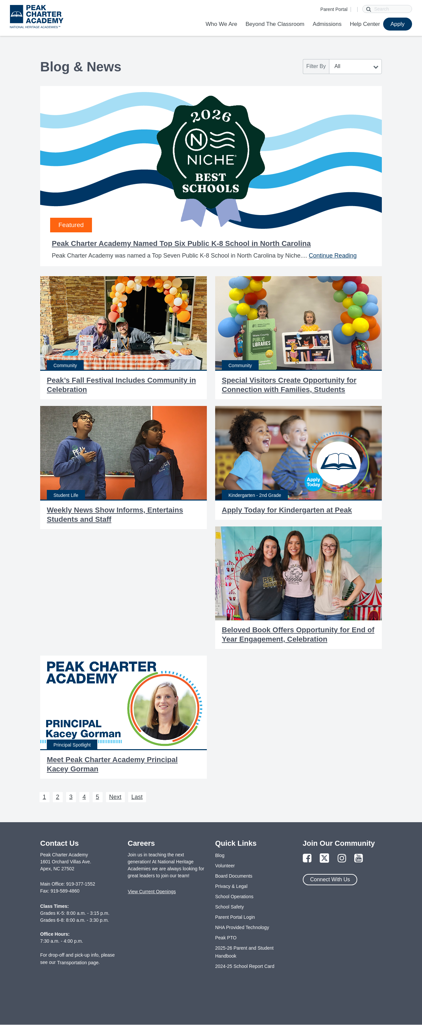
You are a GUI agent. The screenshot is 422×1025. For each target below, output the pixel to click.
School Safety (229, 906)
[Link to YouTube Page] (358, 858)
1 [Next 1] (44, 797)
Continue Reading (333, 255)
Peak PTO (225, 937)
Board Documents (233, 876)
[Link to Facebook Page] (307, 858)
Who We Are (221, 24)
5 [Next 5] (97, 797)
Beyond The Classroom (274, 24)
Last (137, 797)
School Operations (234, 896)
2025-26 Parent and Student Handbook (244, 952)
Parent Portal (334, 9)
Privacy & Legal (231, 886)
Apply (397, 24)
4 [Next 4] (84, 797)
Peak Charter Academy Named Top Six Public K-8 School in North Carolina (181, 243)
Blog (219, 855)
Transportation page (78, 962)
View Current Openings (152, 891)
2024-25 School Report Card (244, 966)
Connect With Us (330, 879)
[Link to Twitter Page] (324, 858)
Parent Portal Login (235, 917)
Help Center (365, 24)
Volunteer (225, 865)
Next (115, 797)
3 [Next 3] (71, 797)
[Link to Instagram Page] (342, 858)
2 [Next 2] (57, 797)
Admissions (327, 24)
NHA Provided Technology (242, 927)
